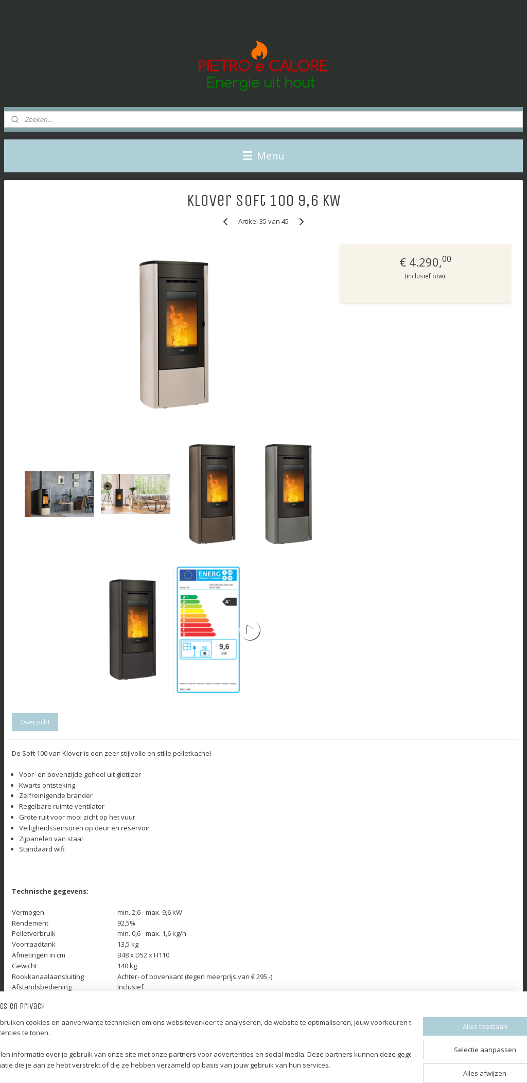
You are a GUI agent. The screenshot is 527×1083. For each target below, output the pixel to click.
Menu (263, 156)
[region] (195, 1044)
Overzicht (35, 721)
